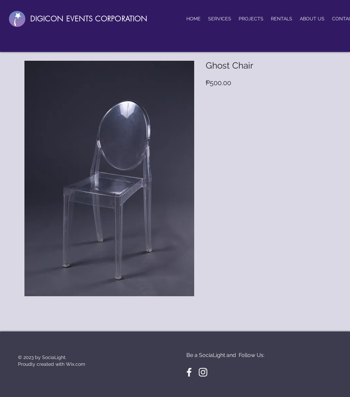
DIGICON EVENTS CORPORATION (88, 18)
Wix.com (75, 364)
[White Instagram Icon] (203, 372)
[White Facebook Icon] (189, 372)
